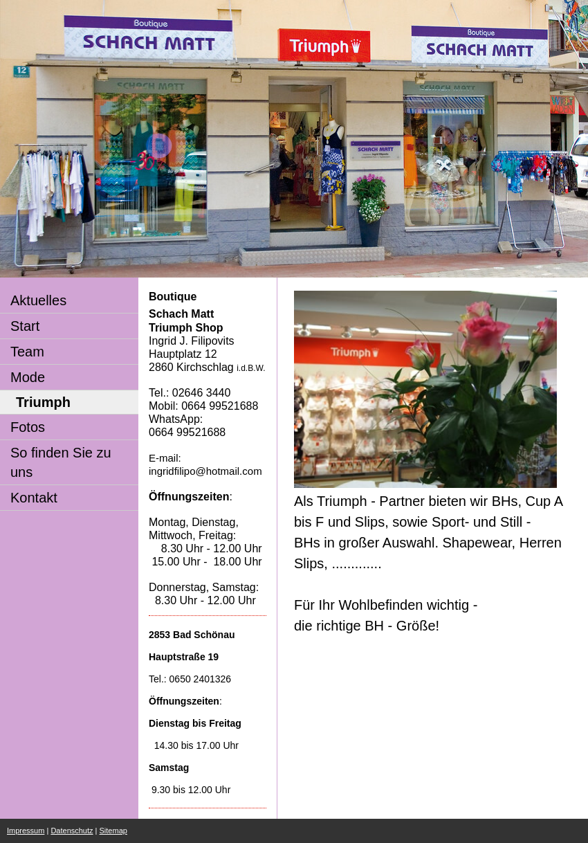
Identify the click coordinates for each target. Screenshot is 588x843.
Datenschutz (71, 830)
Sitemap (113, 830)
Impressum (25, 830)
